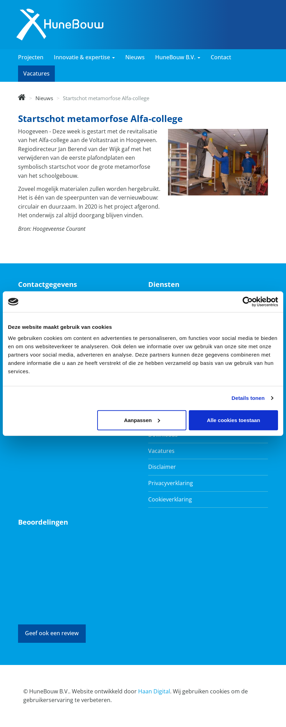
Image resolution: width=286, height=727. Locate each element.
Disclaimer (162, 467)
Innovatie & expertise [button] (84, 57)
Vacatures (36, 73)
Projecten (30, 57)
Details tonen (248, 398)
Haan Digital (154, 691)
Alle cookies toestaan (233, 420)
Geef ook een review (52, 633)
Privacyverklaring (170, 483)
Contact (221, 57)
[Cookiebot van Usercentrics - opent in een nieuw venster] (247, 302)
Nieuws (135, 57)
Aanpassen (142, 420)
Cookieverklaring (170, 499)
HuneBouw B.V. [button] (177, 57)
